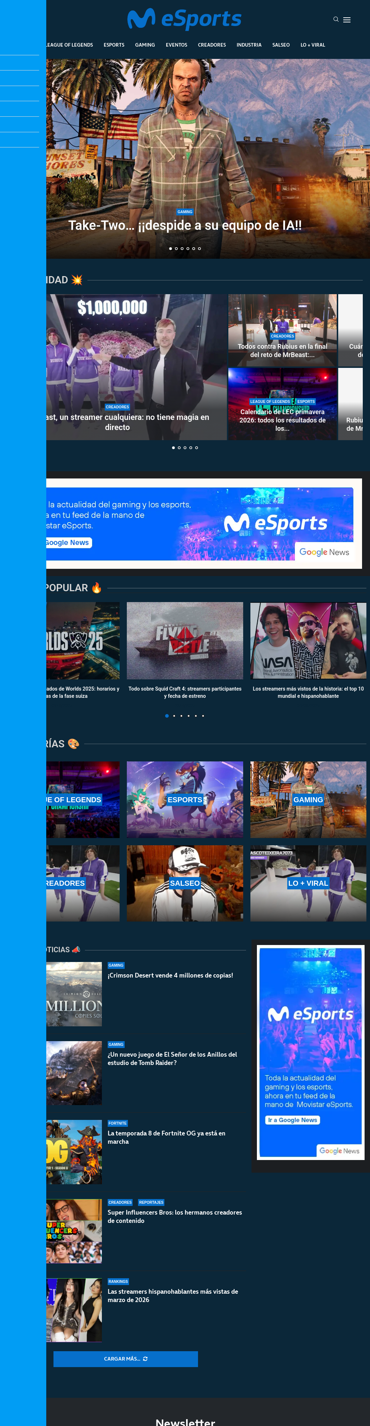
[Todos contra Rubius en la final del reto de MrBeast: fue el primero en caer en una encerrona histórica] (282, 330)
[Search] (336, 20)
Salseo (281, 45)
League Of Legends (69, 45)
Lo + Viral (313, 45)
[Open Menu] (346, 19)
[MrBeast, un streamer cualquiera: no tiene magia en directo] (117, 367)
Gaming (145, 45)
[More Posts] (125, 1359)
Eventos (176, 45)
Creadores (212, 45)
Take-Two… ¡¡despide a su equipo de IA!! (185, 225)
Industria (249, 45)
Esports (114, 45)
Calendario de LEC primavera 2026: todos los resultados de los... (283, 420)
